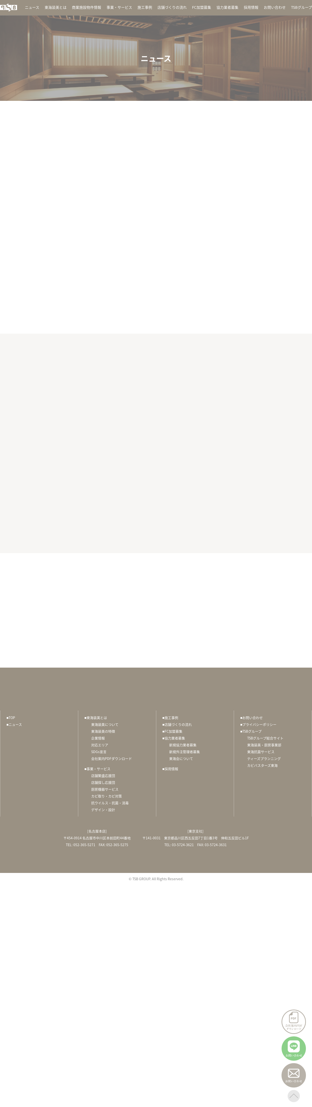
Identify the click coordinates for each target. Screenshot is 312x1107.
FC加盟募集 (201, 7)
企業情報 (98, 738)
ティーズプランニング (264, 758)
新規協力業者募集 (182, 744)
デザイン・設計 (103, 809)
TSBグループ (301, 7)
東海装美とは (56, 7)
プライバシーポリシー (258, 724)
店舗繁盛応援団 (103, 775)
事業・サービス (119, 7)
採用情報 (251, 7)
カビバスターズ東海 (262, 765)
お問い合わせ (275, 7)
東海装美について (104, 724)
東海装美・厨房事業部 (264, 744)
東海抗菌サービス (260, 751)
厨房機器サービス (104, 789)
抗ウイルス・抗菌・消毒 (110, 802)
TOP (11, 717)
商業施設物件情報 (86, 7)
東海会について (181, 758)
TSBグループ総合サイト (265, 738)
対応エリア (99, 744)
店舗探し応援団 (103, 782)
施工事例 (144, 7)
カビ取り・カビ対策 (106, 796)
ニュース (32, 7)
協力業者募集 (227, 7)
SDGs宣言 (99, 751)
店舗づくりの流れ (172, 7)
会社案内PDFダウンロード (111, 758)
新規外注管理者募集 (184, 751)
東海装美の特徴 (103, 731)
